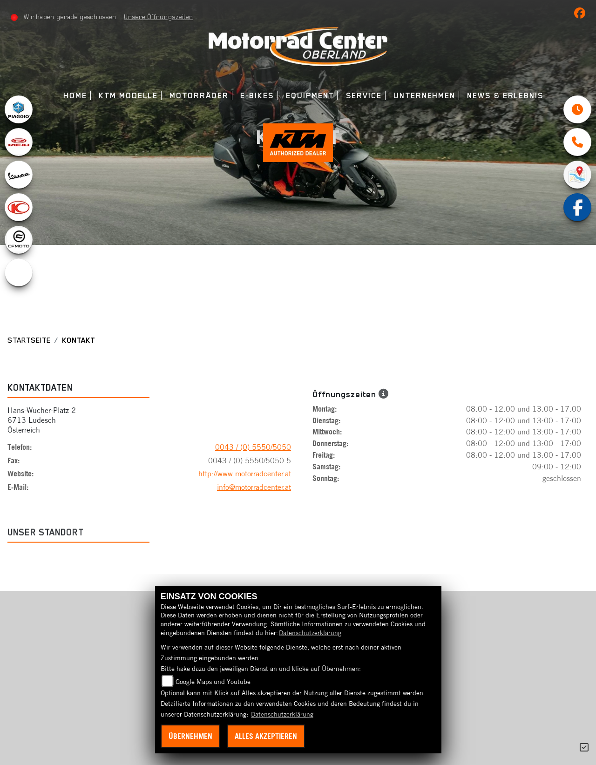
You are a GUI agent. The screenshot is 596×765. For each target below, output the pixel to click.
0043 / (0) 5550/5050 (253, 447)
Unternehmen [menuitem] (424, 95)
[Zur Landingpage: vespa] (19, 175)
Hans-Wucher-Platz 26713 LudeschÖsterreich (41, 420)
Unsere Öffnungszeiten (158, 16)
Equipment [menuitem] (310, 95)
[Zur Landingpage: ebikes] (19, 272)
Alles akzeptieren (266, 736)
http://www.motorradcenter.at (244, 473)
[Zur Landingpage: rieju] (19, 142)
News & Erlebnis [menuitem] (505, 95)
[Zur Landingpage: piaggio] (19, 109)
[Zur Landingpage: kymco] (19, 207)
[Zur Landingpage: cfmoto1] (19, 240)
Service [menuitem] (364, 95)
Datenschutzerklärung (310, 633)
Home (75, 95)
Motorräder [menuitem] (198, 95)
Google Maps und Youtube (213, 681)
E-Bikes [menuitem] (257, 95)
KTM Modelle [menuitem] (128, 95)
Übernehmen (190, 736)
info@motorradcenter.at (254, 487)
